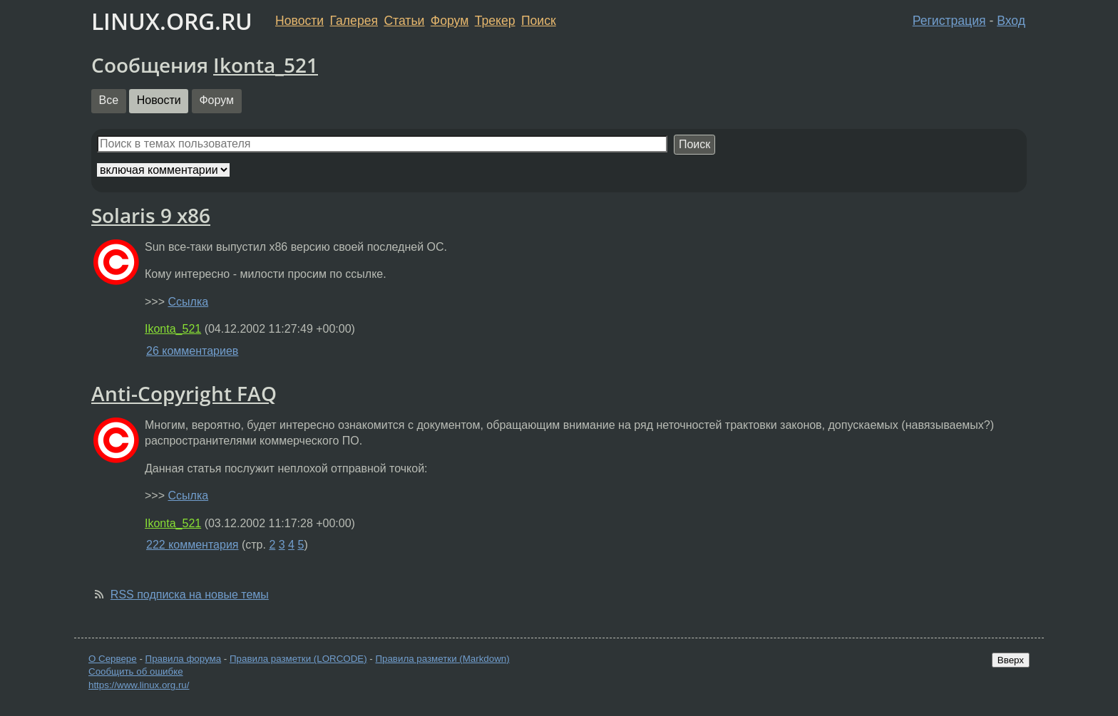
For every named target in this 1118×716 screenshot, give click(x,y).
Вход (1011, 21)
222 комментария (192, 545)
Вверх (1011, 660)
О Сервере (112, 658)
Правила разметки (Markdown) (442, 658)
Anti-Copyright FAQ (184, 393)
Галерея (354, 21)
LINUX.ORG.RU (171, 21)
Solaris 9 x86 (150, 215)
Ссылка (188, 302)
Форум (449, 21)
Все (109, 100)
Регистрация (949, 21)
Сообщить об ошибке (135, 671)
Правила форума (183, 658)
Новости (299, 21)
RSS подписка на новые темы (190, 594)
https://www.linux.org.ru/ (138, 685)
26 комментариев (192, 351)
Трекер (495, 21)
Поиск (538, 21)
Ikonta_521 (265, 64)
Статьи (404, 21)
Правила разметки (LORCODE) (298, 658)
